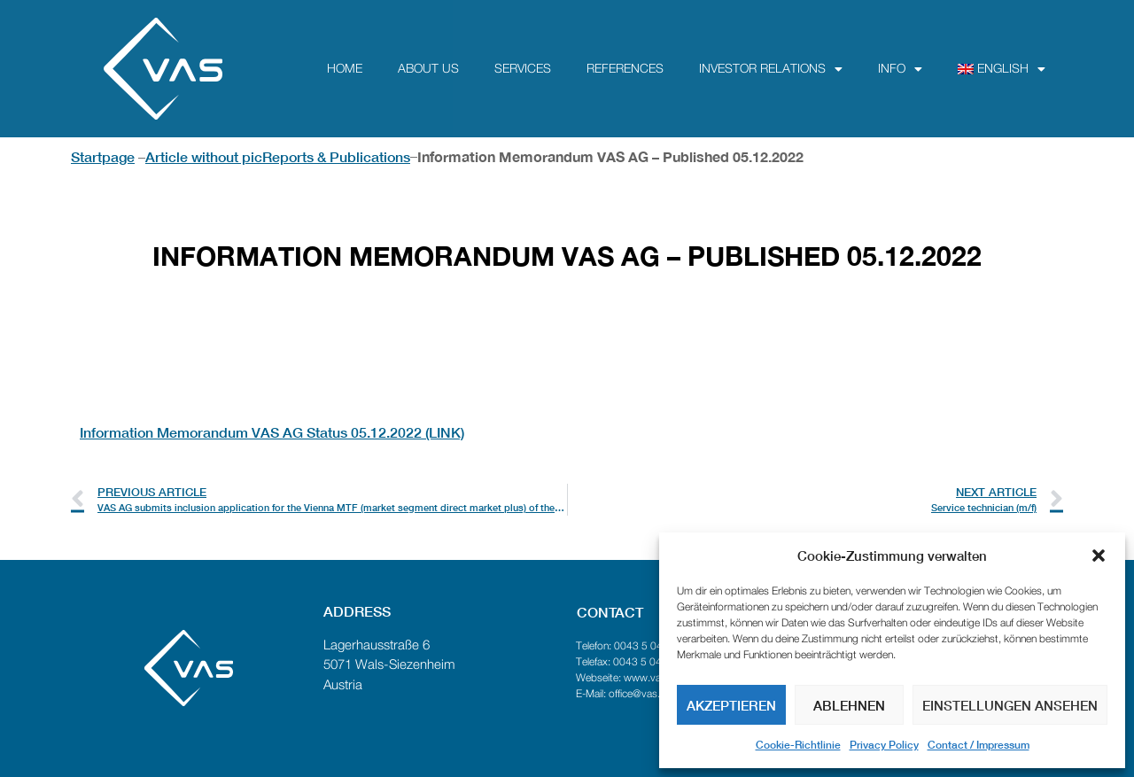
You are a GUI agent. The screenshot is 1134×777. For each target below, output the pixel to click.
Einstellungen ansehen (1010, 705)
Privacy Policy (884, 744)
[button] (1098, 555)
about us (428, 69)
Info (900, 69)
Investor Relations (771, 69)
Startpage (103, 156)
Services (522, 69)
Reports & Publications (336, 156)
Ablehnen (849, 705)
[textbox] (567, 368)
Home (344, 69)
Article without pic (203, 156)
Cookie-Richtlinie (798, 744)
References (625, 69)
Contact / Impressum (978, 744)
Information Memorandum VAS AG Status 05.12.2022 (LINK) (272, 431)
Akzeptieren (731, 705)
